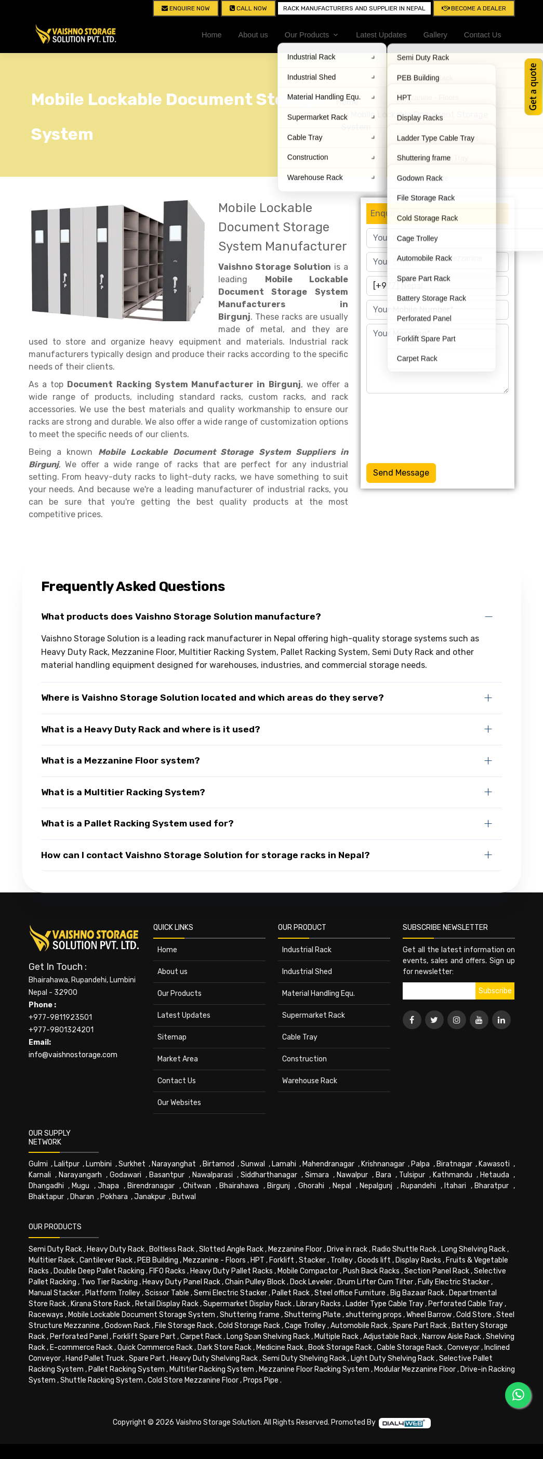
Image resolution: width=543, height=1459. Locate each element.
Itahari (455, 1185)
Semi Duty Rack (55, 1249)
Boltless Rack (171, 1249)
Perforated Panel (79, 1336)
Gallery (435, 35)
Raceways (46, 1314)
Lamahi (284, 1164)
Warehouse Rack (309, 1080)
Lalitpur (67, 1164)
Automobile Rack (359, 1325)
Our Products (179, 993)
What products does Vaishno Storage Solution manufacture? (181, 616)
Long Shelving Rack (473, 1249)
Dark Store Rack (224, 1347)
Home (212, 35)
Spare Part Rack (419, 1325)
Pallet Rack (291, 1293)
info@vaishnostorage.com (73, 1054)
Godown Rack (127, 1325)
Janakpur (150, 1196)
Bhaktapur (46, 1196)
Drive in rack (347, 1249)
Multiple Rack (336, 1336)
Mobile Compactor (307, 1271)
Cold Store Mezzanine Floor (193, 1380)
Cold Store (474, 1314)
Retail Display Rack (166, 1303)
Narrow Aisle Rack (451, 1336)
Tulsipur (412, 1175)
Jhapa (108, 1185)
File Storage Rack (184, 1325)
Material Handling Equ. (318, 993)
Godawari (125, 1175)
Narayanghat (174, 1164)
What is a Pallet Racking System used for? (137, 823)
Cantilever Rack (106, 1260)
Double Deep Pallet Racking (99, 1271)
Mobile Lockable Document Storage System (141, 1314)
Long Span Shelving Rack (268, 1336)
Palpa (420, 1164)
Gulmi (38, 1164)
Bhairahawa (239, 1185)
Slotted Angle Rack (231, 1249)
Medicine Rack (279, 1347)
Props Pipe (261, 1380)
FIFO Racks (167, 1271)
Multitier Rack (52, 1260)
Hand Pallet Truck (94, 1358)
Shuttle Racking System (101, 1380)
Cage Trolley (305, 1325)
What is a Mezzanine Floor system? (120, 760)
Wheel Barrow (429, 1314)
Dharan (82, 1196)
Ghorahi (311, 1185)
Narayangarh (80, 1175)
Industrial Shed (307, 971)
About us (253, 35)
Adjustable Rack (390, 1336)
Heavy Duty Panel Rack (181, 1282)
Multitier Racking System (211, 1369)
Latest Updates (381, 35)
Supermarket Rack (313, 1015)
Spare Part (147, 1358)
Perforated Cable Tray (465, 1303)
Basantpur (166, 1175)
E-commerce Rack (81, 1347)
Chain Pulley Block (255, 1282)
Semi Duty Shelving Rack (304, 1358)
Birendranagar (151, 1185)
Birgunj (278, 1185)
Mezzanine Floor (295, 1249)
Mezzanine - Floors (214, 1260)
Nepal (342, 1185)
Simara (317, 1175)
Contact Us (482, 35)
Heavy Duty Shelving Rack (214, 1358)
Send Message (401, 473)
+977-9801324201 (61, 1030)
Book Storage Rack (340, 1347)
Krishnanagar (383, 1164)
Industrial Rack (307, 949)
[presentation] (445, 426)
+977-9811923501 (60, 1017)
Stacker (312, 1260)
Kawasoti (494, 1164)
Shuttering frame (250, 1314)
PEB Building (157, 1260)
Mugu (80, 1185)
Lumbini (99, 1164)
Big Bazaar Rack (417, 1293)
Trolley (341, 1260)
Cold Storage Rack (249, 1325)
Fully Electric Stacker (453, 1282)
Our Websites (179, 1102)
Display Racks (418, 1260)
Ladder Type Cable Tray (384, 1303)
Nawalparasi (212, 1175)
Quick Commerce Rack (155, 1347)
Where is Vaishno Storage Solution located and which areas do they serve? (212, 697)
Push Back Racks (371, 1271)
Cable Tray (299, 1037)
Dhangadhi (46, 1185)
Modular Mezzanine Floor (415, 1369)
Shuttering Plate (312, 1314)
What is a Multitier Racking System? (123, 792)
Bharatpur (491, 1185)
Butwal (184, 1196)
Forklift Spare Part (144, 1336)
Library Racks (318, 1303)
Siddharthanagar (269, 1175)
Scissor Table (167, 1293)
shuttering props (374, 1314)
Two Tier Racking (109, 1282)
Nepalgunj (376, 1185)
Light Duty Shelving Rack (392, 1358)
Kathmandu (452, 1175)
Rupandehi (418, 1185)
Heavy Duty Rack (115, 1249)
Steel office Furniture (350, 1293)
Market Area (177, 1059)
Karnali (40, 1175)
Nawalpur (352, 1175)
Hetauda (494, 1175)
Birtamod (218, 1164)
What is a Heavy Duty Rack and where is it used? (150, 729)
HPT (257, 1260)
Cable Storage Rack (410, 1347)
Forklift (281, 1260)
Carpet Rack (201, 1336)
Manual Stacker (55, 1293)
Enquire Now (186, 8)
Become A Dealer (474, 8)
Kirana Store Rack (100, 1303)
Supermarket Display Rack (247, 1303)
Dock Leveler (311, 1282)
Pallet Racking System (126, 1369)
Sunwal (253, 1164)
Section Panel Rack (436, 1271)
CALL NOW (248, 8)
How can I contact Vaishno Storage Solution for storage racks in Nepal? (205, 855)
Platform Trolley (112, 1293)
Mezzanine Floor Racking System (314, 1369)
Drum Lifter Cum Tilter (375, 1282)
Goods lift (374, 1260)
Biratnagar (454, 1164)
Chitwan (197, 1185)
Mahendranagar (328, 1164)
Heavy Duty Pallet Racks (231, 1271)
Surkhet (131, 1164)
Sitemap (172, 1037)
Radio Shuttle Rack (404, 1249)
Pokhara (114, 1196)
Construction (304, 1059)
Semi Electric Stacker (230, 1293)
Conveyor (463, 1347)
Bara (383, 1175)
